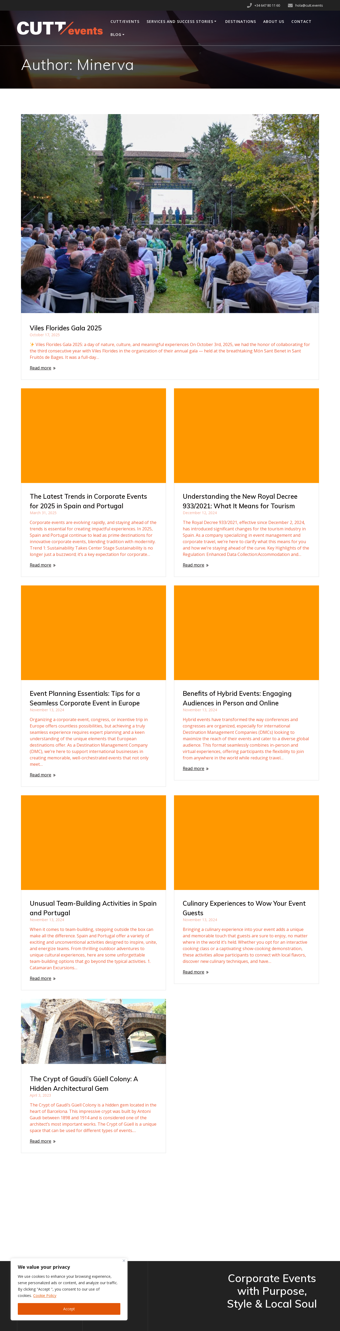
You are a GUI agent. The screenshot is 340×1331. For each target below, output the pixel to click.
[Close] (124, 1260)
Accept (69, 1308)
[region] (69, 1289)
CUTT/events (124, 21)
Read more (40, 368)
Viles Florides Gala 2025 (66, 328)
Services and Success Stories (180, 21)
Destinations (240, 21)
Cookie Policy (44, 1295)
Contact (301, 21)
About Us (273, 21)
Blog (115, 34)
